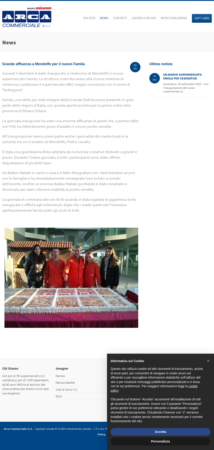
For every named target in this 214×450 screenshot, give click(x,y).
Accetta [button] (160, 432)
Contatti (120, 18)
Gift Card (202, 18)
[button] (208, 360)
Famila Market (65, 383)
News (104, 18)
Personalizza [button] (160, 441)
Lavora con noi (144, 18)
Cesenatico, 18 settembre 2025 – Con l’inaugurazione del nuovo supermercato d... (187, 83)
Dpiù (59, 396)
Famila (60, 376)
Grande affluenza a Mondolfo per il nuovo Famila (43, 64)
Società (89, 18)
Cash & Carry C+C (66, 389)
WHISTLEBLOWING (174, 18)
